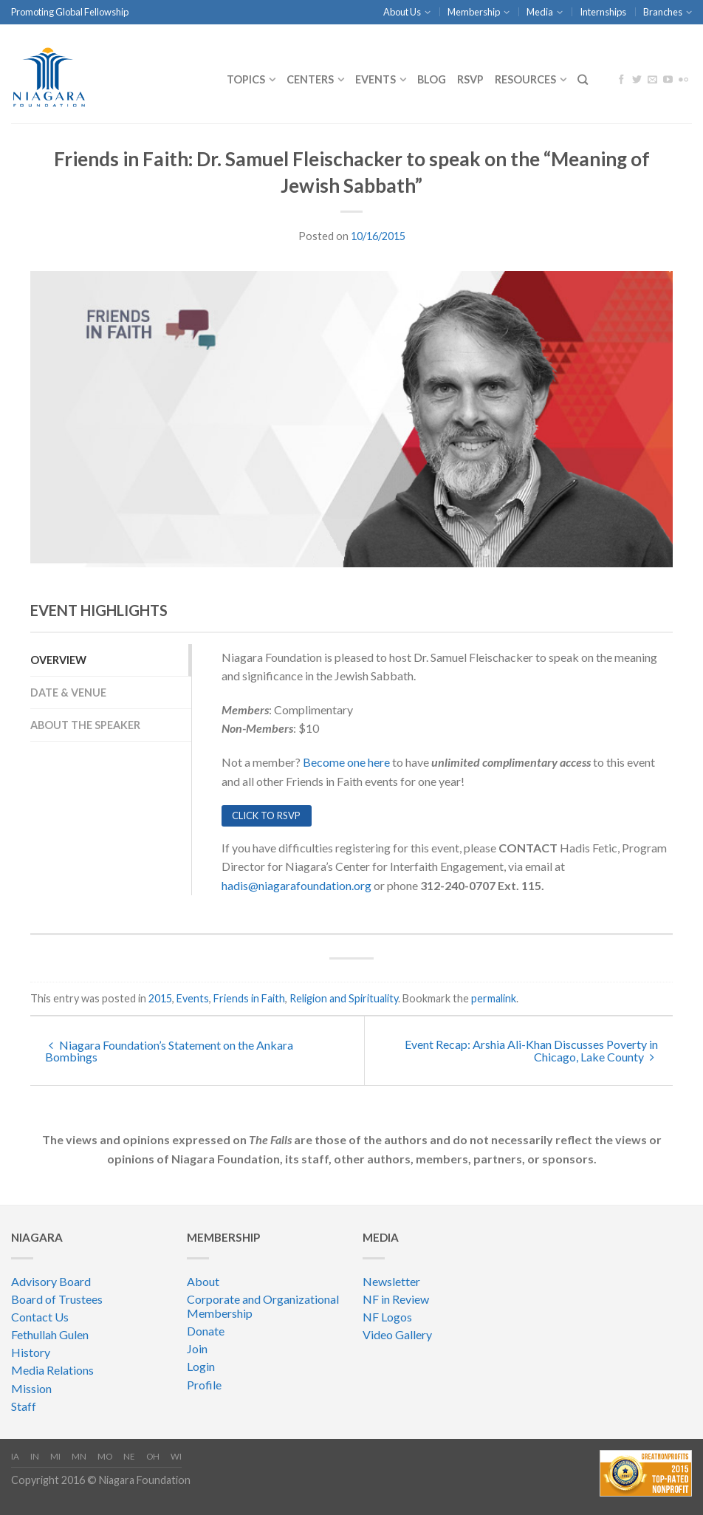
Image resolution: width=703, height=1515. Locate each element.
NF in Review (396, 1299)
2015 (160, 998)
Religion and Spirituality (343, 998)
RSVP (470, 79)
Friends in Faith (249, 998)
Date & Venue (68, 692)
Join (197, 1348)
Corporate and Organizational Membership (263, 1306)
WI (176, 1456)
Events (375, 79)
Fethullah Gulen (50, 1334)
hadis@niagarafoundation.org (296, 885)
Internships (603, 12)
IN (34, 1456)
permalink (493, 998)
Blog (431, 79)
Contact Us (40, 1317)
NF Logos (387, 1317)
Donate (205, 1331)
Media (540, 12)
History (30, 1352)
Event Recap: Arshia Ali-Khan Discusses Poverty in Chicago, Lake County (531, 1050)
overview (58, 660)
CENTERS (310, 79)
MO (104, 1456)
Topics (246, 79)
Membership (473, 12)
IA (15, 1456)
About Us (402, 12)
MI (55, 1456)
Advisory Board (51, 1281)
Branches (662, 12)
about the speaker (85, 725)
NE (129, 1456)
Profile (204, 1385)
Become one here (346, 762)
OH (153, 1456)
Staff (23, 1406)
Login (201, 1366)
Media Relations (52, 1370)
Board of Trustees (57, 1299)
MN (79, 1456)
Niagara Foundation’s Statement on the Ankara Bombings (169, 1051)
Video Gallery (397, 1334)
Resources (525, 79)
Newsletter (391, 1281)
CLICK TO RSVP (266, 815)
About (203, 1281)
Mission (31, 1388)
